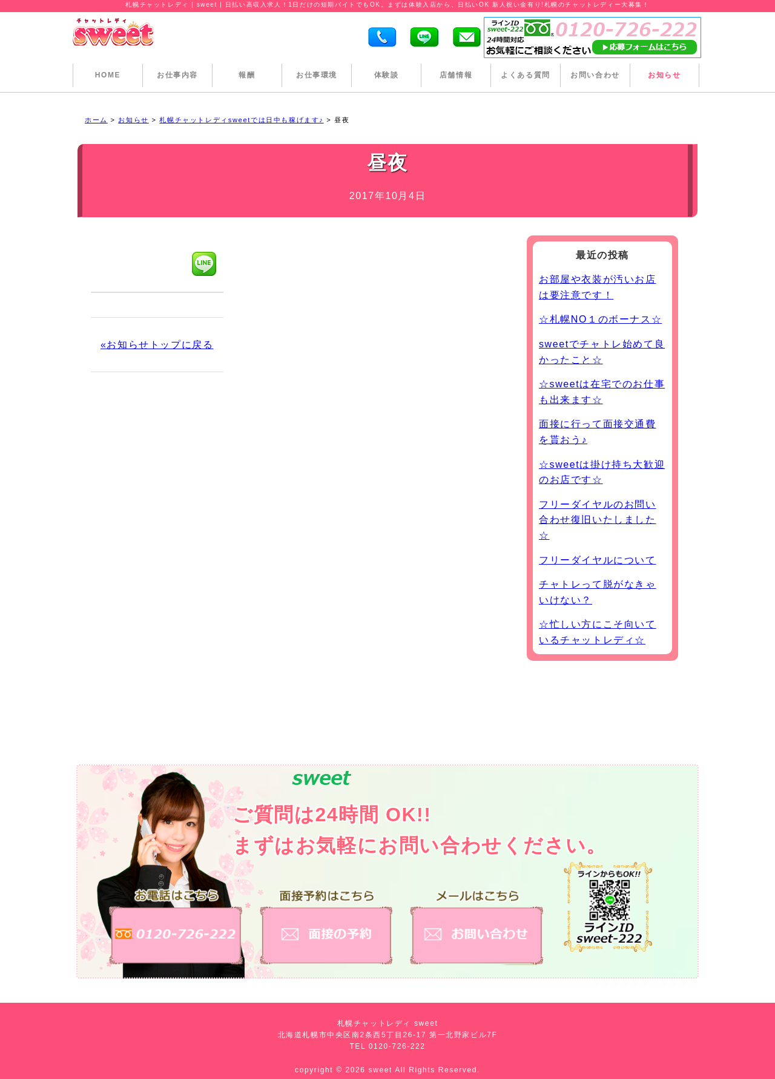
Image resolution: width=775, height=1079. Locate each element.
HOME (107, 75)
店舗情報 (456, 75)
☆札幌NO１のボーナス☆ (600, 319)
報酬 (247, 75)
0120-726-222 (397, 1046)
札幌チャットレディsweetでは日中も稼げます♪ (241, 119)
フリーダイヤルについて (597, 560)
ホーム (96, 119)
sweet (382, 1070)
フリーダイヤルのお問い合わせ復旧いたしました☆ (597, 519)
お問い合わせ (595, 75)
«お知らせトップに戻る (157, 344)
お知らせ (664, 75)
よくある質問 (525, 75)
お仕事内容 (177, 75)
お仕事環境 (316, 75)
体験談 (386, 75)
